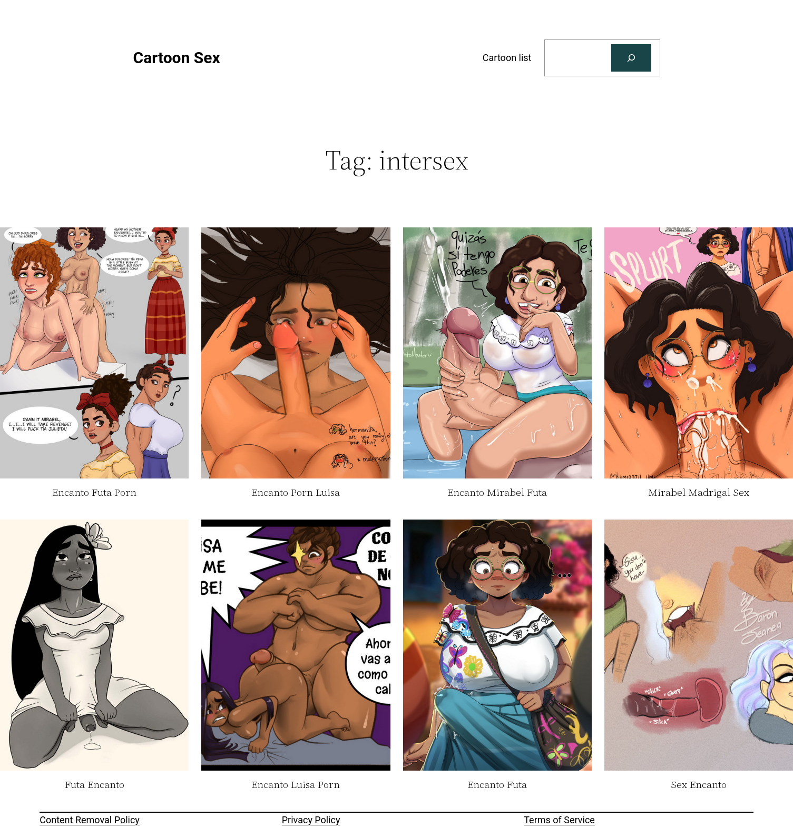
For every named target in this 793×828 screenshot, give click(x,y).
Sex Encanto (699, 785)
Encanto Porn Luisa (295, 492)
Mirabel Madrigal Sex (698, 492)
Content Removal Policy (90, 819)
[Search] (631, 58)
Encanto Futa (497, 785)
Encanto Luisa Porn (295, 785)
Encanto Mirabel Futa (497, 492)
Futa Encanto (94, 785)
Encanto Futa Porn (94, 492)
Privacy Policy (311, 819)
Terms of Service (559, 819)
